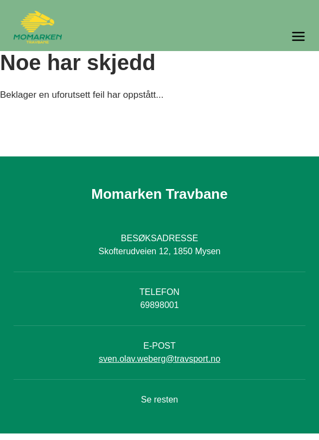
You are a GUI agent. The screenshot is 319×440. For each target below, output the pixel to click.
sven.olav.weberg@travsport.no (159, 358)
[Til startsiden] (159, 27)
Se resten (159, 399)
